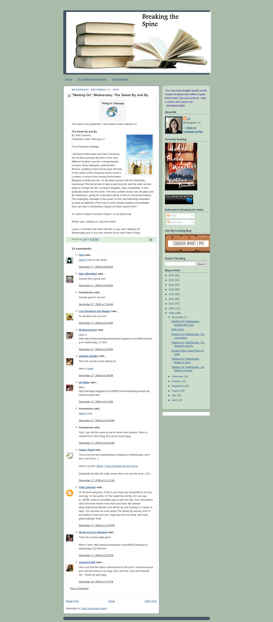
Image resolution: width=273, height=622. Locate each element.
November (178, 376)
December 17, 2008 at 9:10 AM (96, 349)
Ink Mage (84, 382)
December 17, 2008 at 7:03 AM (96, 304)
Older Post (151, 601)
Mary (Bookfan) (88, 273)
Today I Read (86, 450)
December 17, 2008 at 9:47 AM (96, 401)
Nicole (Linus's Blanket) (93, 532)
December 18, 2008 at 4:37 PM (96, 581)
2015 (172, 280)
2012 (172, 294)
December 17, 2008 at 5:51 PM (96, 555)
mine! (90, 368)
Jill (188, 118)
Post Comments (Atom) (94, 608)
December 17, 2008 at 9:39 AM (96, 375)
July (174, 395)
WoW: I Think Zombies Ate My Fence (117, 466)
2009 (172, 308)
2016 (172, 275)
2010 (172, 303)
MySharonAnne (88, 330)
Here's (82, 260)
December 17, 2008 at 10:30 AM (97, 420)
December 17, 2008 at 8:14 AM (96, 323)
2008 (172, 313)
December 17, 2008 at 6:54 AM (96, 285)
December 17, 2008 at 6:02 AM (96, 266)
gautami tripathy (88, 356)
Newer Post (72, 601)
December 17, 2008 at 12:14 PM (97, 525)
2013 (172, 289)
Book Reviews (120, 79)
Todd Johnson (87, 487)
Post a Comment (79, 588)
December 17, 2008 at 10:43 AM (97, 443)
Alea (81, 255)
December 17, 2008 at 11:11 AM (97, 480)
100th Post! (177, 329)
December (178, 317)
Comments (174, 222)
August (176, 390)
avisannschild (87, 562)
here (128, 436)
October (176, 381)
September (178, 386)
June (175, 400)
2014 (172, 285)
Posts (171, 215)
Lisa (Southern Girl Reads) (94, 311)
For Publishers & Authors (92, 79)
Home (68, 79)
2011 (172, 299)
